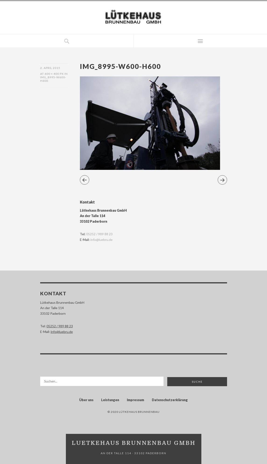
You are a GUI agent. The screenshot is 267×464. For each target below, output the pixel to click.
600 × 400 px (54, 73)
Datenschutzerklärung (170, 400)
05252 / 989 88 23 (99, 234)
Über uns (86, 400)
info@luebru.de (101, 240)
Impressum (135, 400)
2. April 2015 (50, 68)
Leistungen (110, 400)
